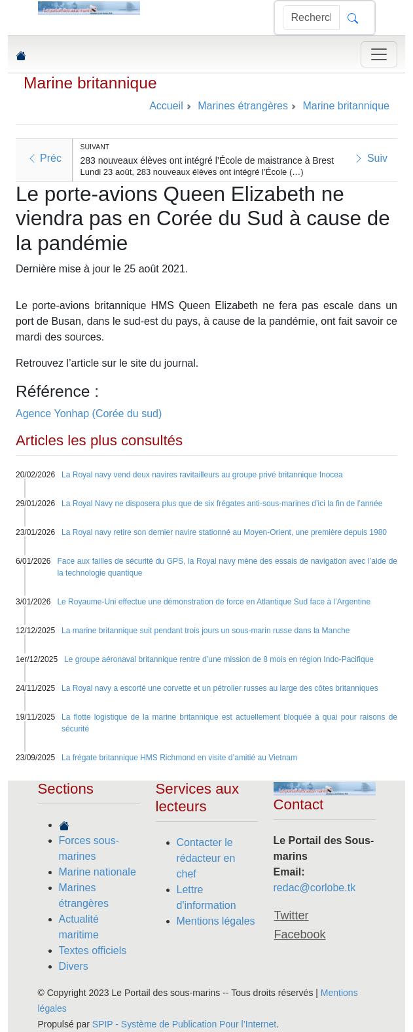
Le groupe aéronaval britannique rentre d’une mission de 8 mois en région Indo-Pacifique (219, 659)
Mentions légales (216, 921)
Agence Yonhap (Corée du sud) (89, 413)
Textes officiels (93, 950)
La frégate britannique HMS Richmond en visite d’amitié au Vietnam (179, 757)
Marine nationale (97, 871)
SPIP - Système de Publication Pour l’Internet (184, 1024)
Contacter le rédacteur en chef (206, 858)
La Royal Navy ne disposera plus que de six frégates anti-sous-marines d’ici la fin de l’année (222, 503)
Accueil (166, 105)
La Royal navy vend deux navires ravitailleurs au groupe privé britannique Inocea (202, 474)
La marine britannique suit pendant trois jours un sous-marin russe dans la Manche (206, 630)
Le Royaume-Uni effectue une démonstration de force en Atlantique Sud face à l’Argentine (213, 601)
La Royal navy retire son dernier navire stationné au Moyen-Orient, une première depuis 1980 (224, 532)
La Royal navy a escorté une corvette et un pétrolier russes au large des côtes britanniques (220, 688)
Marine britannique (90, 83)
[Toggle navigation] (379, 54)
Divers (73, 966)
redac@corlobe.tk (315, 887)
